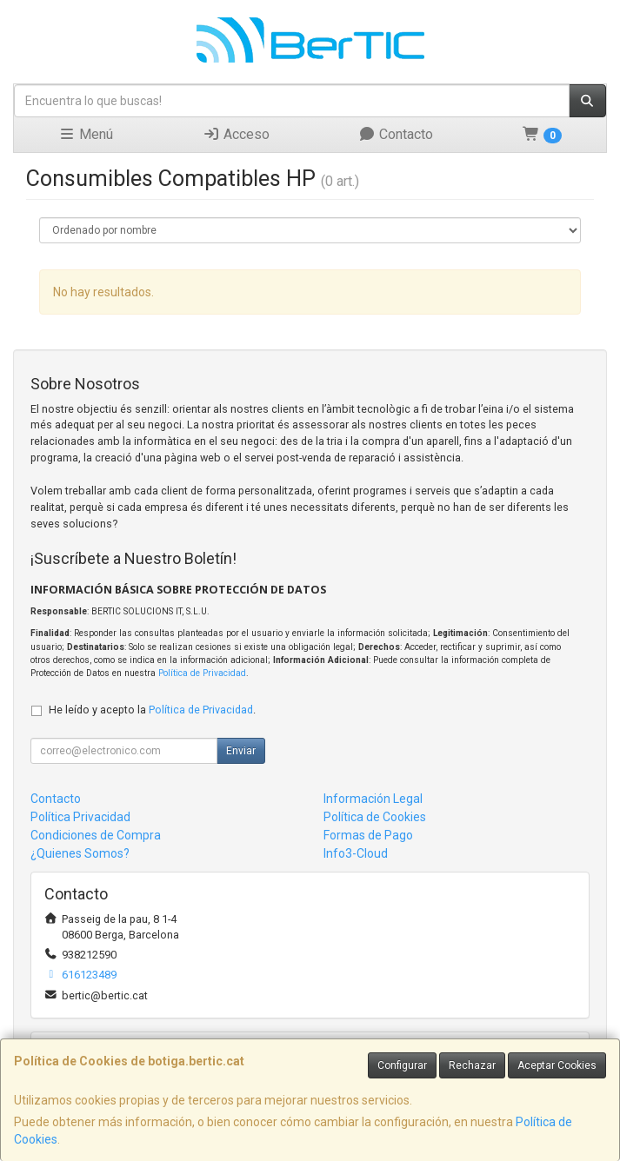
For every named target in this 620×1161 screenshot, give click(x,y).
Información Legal (373, 799)
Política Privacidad (80, 817)
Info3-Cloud (355, 853)
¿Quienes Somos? (80, 853)
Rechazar (472, 1065)
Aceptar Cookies (557, 1065)
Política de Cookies (374, 817)
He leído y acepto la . (152, 709)
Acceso (236, 134)
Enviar (241, 751)
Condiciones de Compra (95, 835)
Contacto (395, 134)
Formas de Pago (368, 835)
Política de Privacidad (202, 673)
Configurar (402, 1065)
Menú (85, 134)
